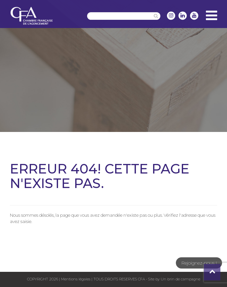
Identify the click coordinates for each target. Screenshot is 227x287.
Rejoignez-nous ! (199, 263)
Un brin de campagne (180, 279)
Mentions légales (75, 279)
